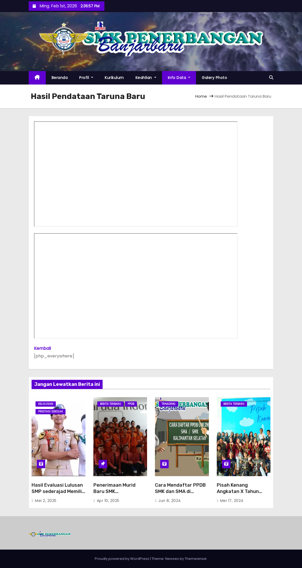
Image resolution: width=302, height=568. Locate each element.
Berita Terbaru (110, 404)
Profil (86, 77)
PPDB (131, 404)
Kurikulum (114, 77)
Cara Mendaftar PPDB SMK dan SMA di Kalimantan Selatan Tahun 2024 (180, 494)
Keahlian (145, 77)
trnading (168, 404)
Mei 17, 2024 (232, 500)
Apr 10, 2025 (108, 500)
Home (201, 96)
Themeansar (196, 558)
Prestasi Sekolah (50, 411)
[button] (271, 77)
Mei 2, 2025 (46, 500)
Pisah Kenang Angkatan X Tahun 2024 (238, 491)
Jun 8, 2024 (169, 500)
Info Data (179, 77)
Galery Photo (214, 77)
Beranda (60, 77)
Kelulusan (45, 404)
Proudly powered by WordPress (122, 558)
